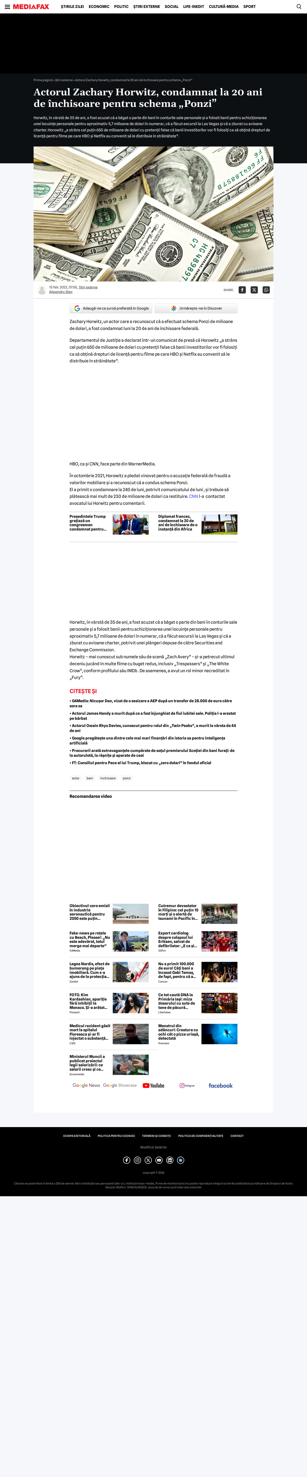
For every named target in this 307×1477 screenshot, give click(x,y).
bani (90, 778)
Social (171, 7)
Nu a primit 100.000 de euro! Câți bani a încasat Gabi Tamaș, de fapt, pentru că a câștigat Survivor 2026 (176, 970)
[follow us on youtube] (153, 1086)
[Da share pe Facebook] (242, 289)
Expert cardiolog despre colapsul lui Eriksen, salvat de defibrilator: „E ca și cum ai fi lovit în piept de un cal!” (177, 939)
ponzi (127, 778)
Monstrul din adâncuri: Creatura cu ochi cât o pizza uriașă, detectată (178, 1032)
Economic (99, 7)
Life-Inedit (193, 7)
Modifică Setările (153, 1147)
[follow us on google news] (86, 1086)
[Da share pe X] (254, 289)
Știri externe (146, 7)
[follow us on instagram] (187, 1086)
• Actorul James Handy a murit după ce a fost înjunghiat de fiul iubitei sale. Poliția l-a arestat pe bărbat (153, 716)
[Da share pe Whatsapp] (266, 289)
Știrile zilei (72, 7)
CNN (193, 496)
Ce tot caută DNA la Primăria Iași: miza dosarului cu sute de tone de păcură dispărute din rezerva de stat (178, 1001)
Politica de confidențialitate (200, 1136)
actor (75, 778)
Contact (237, 1136)
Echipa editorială (76, 1136)
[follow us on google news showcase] (120, 1086)
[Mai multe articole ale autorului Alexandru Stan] (42, 290)
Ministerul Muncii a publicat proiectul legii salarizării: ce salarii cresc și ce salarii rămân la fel (87, 1063)
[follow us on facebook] (220, 1086)
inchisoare (108, 778)
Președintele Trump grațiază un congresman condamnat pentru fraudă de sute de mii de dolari (89, 522)
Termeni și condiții (156, 1136)
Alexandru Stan (60, 292)
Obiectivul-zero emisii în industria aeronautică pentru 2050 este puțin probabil (90, 912)
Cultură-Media (224, 7)
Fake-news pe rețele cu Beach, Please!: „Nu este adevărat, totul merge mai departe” (90, 939)
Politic (121, 7)
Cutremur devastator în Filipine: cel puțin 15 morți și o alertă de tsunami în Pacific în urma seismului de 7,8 (178, 912)
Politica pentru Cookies (116, 1136)
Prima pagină (43, 80)
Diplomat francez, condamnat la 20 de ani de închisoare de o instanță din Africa (177, 522)
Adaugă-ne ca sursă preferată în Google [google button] (111, 308)
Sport (249, 7)
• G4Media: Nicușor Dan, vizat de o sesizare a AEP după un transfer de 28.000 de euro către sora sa (151, 703)
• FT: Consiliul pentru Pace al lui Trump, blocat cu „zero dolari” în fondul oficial (140, 763)
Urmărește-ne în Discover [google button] (196, 308)
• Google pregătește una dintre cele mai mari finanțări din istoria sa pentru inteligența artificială (147, 740)
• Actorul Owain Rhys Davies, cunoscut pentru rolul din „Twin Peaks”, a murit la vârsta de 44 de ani (153, 728)
